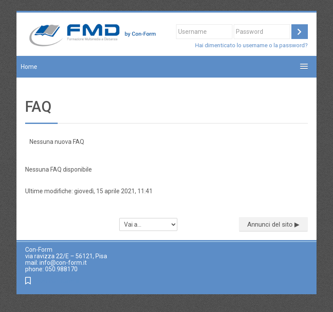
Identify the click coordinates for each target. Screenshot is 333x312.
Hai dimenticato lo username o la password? (251, 45)
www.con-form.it (56, 281)
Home (29, 66)
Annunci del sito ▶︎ (273, 224)
